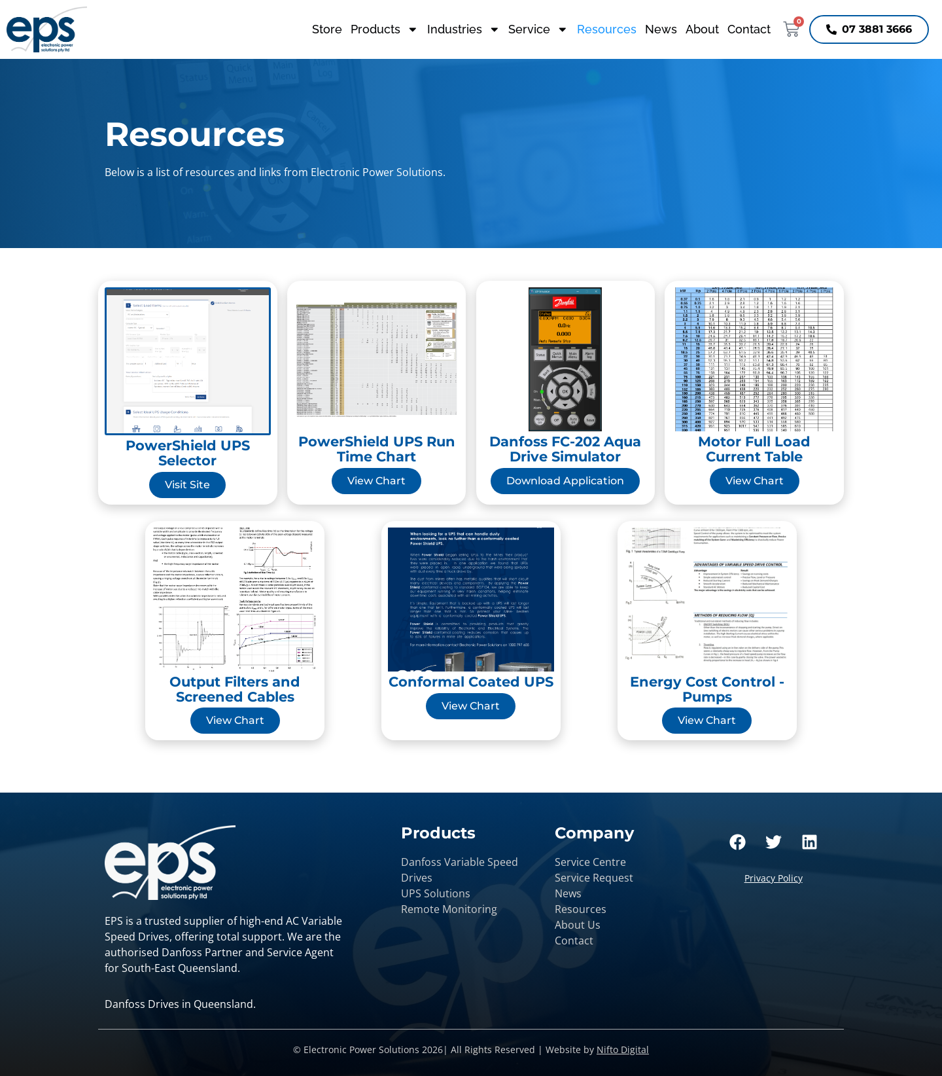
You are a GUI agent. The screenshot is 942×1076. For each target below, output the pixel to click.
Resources (607, 29)
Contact (749, 29)
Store (327, 29)
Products (385, 29)
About (702, 29)
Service (538, 29)
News (661, 29)
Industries (463, 29)
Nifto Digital (623, 1049)
